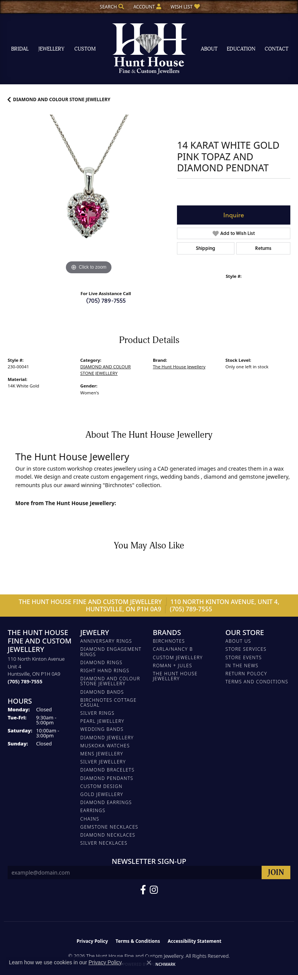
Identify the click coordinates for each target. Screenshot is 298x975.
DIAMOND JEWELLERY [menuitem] (107, 737)
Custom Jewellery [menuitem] (178, 657)
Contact (276, 49)
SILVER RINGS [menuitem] (97, 713)
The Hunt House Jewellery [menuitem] (175, 676)
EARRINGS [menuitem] (93, 810)
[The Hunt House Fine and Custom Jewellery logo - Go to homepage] (149, 49)
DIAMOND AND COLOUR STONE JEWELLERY (61, 99)
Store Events (244, 657)
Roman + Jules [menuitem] (172, 665)
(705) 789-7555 (106, 300)
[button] (111, 6)
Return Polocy (246, 673)
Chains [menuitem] (90, 818)
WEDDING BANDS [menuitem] (102, 729)
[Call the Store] (25, 681)
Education (241, 49)
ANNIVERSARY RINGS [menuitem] (106, 641)
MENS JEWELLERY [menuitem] (101, 753)
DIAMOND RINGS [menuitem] (101, 662)
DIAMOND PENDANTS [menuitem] (107, 778)
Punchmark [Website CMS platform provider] (163, 964)
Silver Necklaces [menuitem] (104, 842)
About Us (238, 641)
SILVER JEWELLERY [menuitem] (103, 761)
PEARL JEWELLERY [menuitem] (102, 721)
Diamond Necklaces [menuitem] (108, 834)
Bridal (20, 49)
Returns (263, 248)
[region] (88, 195)
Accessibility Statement (194, 941)
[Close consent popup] (149, 962)
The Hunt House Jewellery (179, 366)
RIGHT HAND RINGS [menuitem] (104, 670)
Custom (85, 49)
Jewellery (51, 49)
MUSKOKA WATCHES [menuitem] (105, 745)
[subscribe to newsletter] (276, 872)
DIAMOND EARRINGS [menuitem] (106, 802)
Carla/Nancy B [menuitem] (173, 649)
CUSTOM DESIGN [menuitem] (101, 786)
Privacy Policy (92, 941)
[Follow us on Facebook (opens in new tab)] (143, 890)
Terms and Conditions (257, 681)
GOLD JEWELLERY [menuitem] (101, 794)
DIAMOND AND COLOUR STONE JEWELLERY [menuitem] (110, 681)
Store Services (246, 649)
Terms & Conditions (138, 941)
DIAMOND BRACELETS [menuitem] (107, 769)
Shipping (205, 248)
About (209, 49)
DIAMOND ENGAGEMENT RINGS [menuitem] (111, 652)
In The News (242, 665)
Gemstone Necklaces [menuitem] (109, 826)
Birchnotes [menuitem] (169, 641)
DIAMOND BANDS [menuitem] (102, 691)
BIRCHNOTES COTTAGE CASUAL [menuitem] (108, 702)
